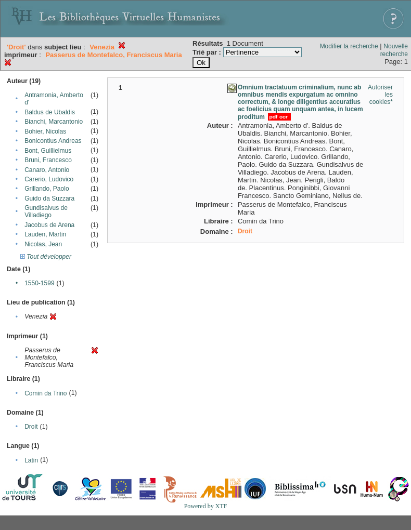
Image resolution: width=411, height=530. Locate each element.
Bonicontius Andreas (52, 140)
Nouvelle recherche (394, 50)
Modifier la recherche (349, 46)
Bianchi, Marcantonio (53, 121)
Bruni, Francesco (48, 160)
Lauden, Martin (45, 234)
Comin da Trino (45, 393)
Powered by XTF (205, 506)
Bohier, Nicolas (45, 131)
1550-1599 (39, 283)
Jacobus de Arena (49, 225)
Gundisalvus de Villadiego (46, 211)
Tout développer (45, 256)
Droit (30, 426)
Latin (31, 460)
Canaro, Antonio (46, 170)
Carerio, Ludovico (48, 179)
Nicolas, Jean (43, 244)
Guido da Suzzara (49, 198)
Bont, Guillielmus (47, 150)
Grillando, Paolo (46, 188)
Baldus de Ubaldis (49, 112)
